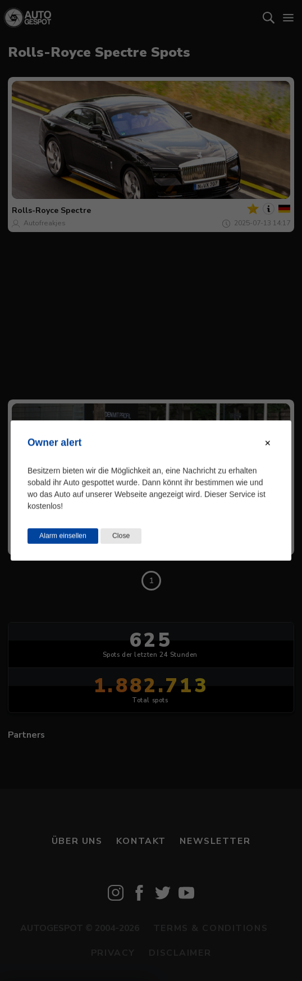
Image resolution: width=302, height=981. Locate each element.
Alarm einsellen (62, 536)
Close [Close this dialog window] (121, 536)
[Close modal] (267, 443)
